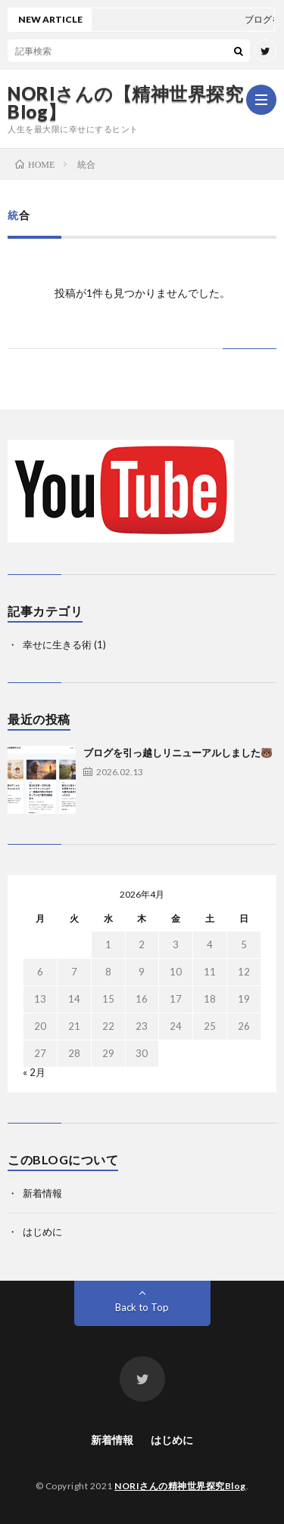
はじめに (42, 1232)
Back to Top (142, 1307)
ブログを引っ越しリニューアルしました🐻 (178, 753)
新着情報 (42, 1193)
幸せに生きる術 (57, 644)
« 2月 (34, 1072)
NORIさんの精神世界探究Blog (180, 1486)
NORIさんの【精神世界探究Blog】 (125, 103)
